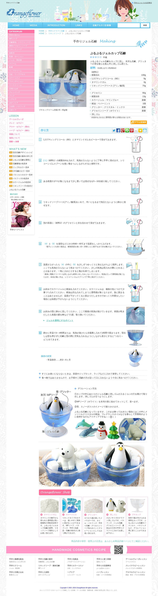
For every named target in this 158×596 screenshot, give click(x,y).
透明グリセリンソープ (18, 46)
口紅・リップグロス (17, 74)
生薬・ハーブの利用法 (104, 575)
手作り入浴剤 (43, 572)
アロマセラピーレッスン (135, 572)
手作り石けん (14, 35)
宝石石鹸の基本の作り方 (23, 156)
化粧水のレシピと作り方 (17, 562)
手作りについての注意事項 (143, 3)
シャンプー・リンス (74, 575)
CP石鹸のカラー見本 (21, 171)
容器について (14, 134)
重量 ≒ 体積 (14, 142)
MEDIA (33, 25)
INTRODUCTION (56, 25)
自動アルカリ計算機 (101, 25)
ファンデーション (16, 81)
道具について (14, 138)
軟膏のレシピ (13, 575)
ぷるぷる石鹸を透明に (22, 160)
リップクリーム (15, 71)
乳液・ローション (16, 56)
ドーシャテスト (131, 562)
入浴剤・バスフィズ (17, 106)
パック (12, 96)
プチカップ (136, 515)
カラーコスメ (14, 78)
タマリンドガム (50, 515)
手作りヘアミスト (17, 230)
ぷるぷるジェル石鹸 (17, 190)
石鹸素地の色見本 (20, 164)
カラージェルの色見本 (22, 182)
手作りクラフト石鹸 (56, 31)
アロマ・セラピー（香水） (20, 127)
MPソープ (13, 39)
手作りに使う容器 (104, 559)
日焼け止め (13, 89)
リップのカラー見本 (21, 167)
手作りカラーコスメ (75, 566)
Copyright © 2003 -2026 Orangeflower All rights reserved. (79, 588)
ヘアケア (12, 99)
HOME (16, 25)
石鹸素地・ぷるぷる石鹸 (46, 562)
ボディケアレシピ (44, 575)
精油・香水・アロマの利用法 (135, 575)
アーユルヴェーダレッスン (136, 559)
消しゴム (113, 515)
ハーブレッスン (103, 572)
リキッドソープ (15, 49)
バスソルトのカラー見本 (23, 175)
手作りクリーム (15, 566)
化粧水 (12, 53)
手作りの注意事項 (104, 566)
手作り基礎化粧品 (16, 559)
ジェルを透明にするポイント (59, 320)
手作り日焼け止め (16, 572)
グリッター (92, 515)
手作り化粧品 (72, 559)
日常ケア (12, 110)
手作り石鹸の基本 (45, 559)
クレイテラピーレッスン (135, 566)
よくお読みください (103, 568)
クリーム (12, 64)
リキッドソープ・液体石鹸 (49, 566)
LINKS (78, 25)
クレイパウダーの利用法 (134, 568)
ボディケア (13, 103)
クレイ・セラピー (16, 123)
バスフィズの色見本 (21, 178)
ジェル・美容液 (15, 60)
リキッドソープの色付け (23, 186)
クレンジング (14, 92)
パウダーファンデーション (76, 562)
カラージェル (71, 515)
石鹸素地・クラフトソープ (20, 42)
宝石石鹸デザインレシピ (23, 152)
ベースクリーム (15, 85)
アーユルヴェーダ (16, 119)
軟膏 (11, 67)
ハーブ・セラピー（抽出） (20, 130)
